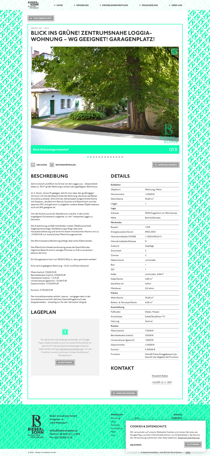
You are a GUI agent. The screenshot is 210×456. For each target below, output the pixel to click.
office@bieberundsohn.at (63, 430)
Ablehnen (135, 445)
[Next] (173, 96)
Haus (113, 421)
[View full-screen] (174, 51)
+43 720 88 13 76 (63, 437)
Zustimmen (193, 444)
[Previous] (37, 96)
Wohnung (115, 418)
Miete (113, 431)
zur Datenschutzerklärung (69, 349)
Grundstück (116, 428)
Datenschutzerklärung (189, 437)
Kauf (113, 435)
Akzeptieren (65, 362)
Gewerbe (115, 425)
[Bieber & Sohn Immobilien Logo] (33, 4)
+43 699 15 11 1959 (69, 433)
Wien (136, 418)
